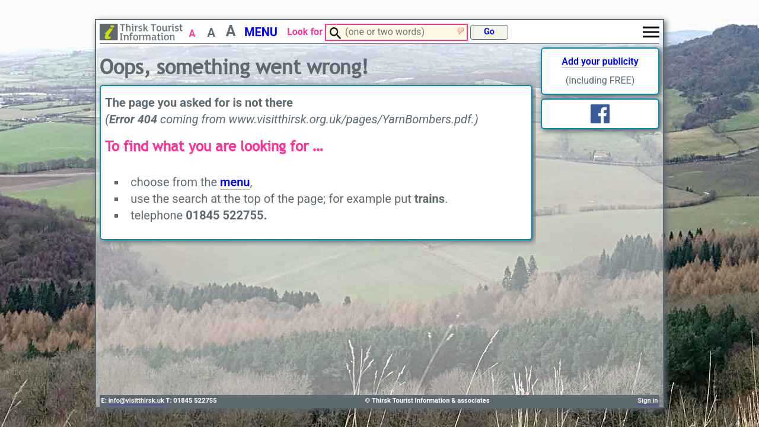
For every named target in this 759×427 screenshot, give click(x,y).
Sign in (647, 400)
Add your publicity (600, 61)
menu (235, 182)
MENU (261, 32)
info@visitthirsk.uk (136, 400)
